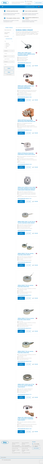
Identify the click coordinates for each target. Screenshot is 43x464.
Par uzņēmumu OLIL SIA (16, 452)
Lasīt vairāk (28, 65)
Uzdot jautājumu (38, 2)
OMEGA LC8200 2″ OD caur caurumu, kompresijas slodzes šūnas (25, 286)
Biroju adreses (3, 457)
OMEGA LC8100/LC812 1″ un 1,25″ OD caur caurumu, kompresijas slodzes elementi (26, 222)
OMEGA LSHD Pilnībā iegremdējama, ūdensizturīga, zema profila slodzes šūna (26, 121)
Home (17, 27)
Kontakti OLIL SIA (15, 448)
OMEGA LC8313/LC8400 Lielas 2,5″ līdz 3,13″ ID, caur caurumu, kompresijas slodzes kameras (26, 385)
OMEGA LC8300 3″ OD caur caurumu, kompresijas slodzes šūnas (25, 352)
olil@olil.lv (36, 446)
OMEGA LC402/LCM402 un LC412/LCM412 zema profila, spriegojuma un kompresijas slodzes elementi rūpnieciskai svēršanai (26, 188)
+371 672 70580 (29, 1)
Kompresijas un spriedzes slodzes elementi (24, 27)
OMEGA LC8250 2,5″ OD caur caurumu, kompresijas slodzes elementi (26, 319)
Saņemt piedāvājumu (21, 66)
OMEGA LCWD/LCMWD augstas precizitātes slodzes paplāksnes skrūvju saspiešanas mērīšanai (26, 54)
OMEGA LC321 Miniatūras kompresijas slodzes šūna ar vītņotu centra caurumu (26, 154)
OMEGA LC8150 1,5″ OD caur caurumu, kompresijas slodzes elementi (26, 254)
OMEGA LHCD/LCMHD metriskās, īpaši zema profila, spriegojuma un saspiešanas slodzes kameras (26, 87)
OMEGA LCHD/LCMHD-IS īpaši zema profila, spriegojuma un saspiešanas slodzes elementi (25, 419)
